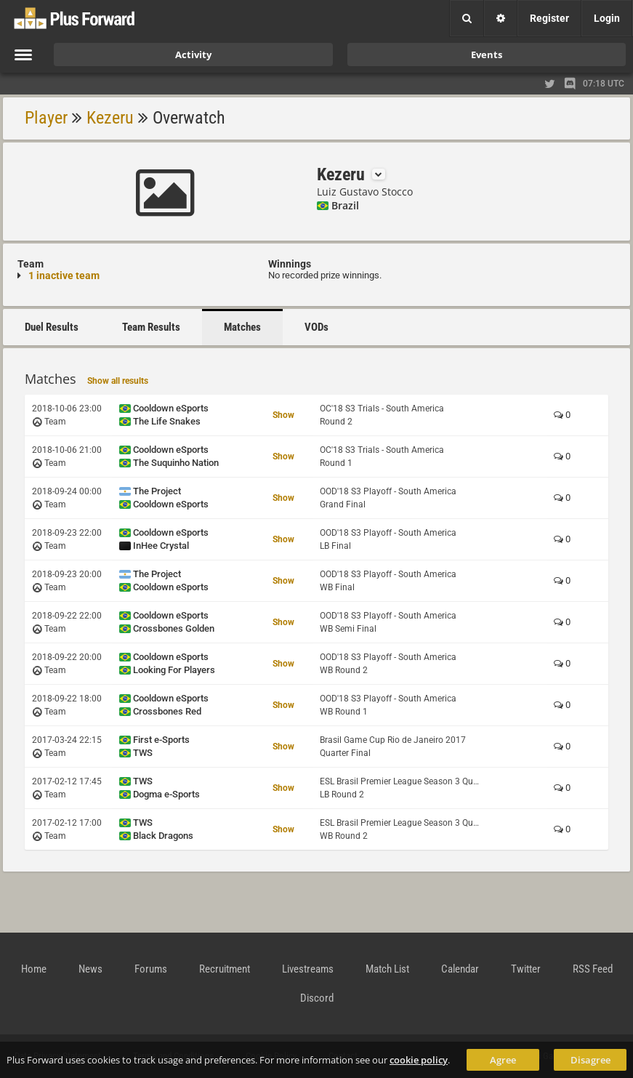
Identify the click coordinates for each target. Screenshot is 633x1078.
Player (46, 118)
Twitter (526, 969)
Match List (387, 969)
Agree (503, 1059)
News (90, 969)
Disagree (590, 1059)
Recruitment (224, 969)
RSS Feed (593, 969)
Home (34, 969)
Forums (150, 969)
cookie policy (419, 1059)
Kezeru (110, 118)
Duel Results (51, 327)
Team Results (151, 327)
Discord (317, 998)
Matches (242, 327)
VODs (316, 327)
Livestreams (308, 969)
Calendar (460, 969)
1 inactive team (64, 275)
